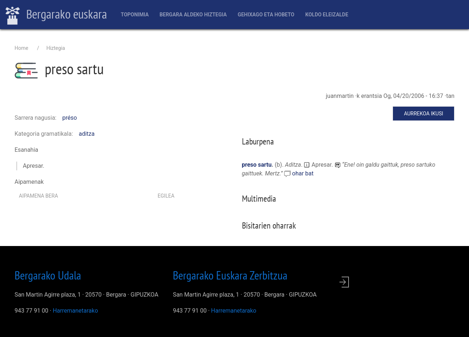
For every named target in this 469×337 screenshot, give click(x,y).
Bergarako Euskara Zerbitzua (230, 275)
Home (21, 48)
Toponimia (135, 14)
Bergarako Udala (48, 275)
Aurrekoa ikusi (423, 113)
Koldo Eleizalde (326, 14)
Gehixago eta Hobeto (266, 14)
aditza (87, 133)
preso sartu (257, 164)
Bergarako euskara (56, 14)
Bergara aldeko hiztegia (193, 14)
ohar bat (303, 173)
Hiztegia (55, 48)
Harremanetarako (75, 310)
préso (69, 117)
